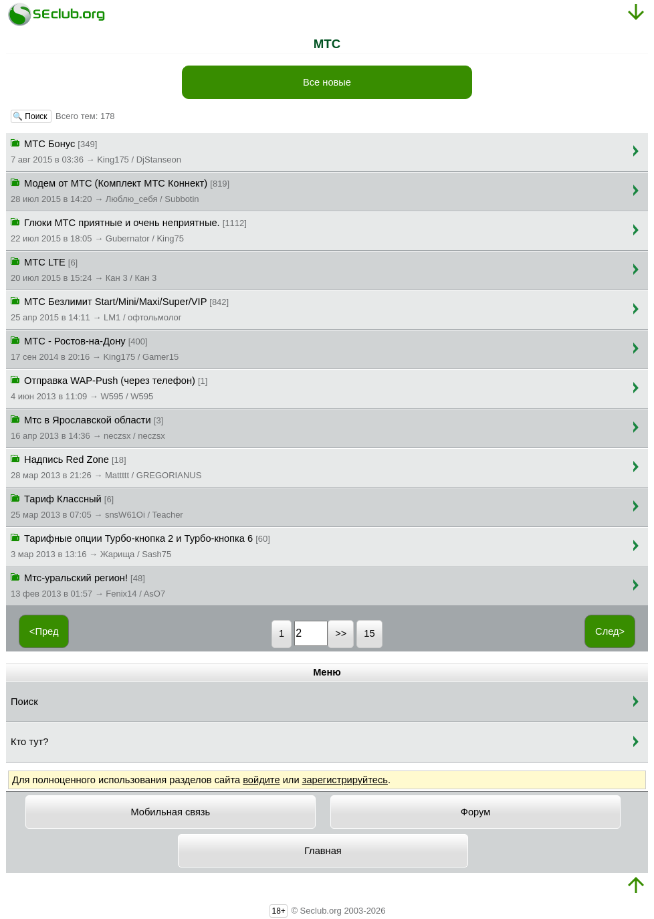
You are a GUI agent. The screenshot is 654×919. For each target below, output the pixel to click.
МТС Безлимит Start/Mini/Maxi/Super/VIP (120, 308)
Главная (323, 850)
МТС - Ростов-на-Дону (95, 348)
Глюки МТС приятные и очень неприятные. (129, 229)
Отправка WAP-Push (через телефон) (109, 387)
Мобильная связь (170, 812)
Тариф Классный (97, 506)
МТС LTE (83, 269)
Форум (476, 812)
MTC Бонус (96, 150)
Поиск (24, 701)
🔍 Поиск (31, 116)
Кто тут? (29, 741)
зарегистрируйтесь (345, 780)
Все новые (327, 82)
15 (369, 633)
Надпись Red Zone (106, 466)
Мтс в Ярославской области (88, 427)
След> (610, 631)
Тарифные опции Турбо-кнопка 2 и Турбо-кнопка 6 (140, 545)
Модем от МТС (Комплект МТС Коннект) (120, 190)
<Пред (44, 631)
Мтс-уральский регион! (88, 585)
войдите (261, 780)
